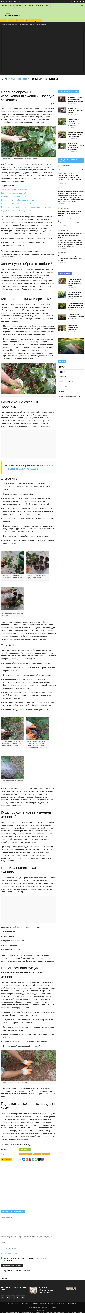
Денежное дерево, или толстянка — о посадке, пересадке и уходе (76, 134)
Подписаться (39, 1258)
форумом (26, 1238)
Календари (19, 21)
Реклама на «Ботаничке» (47, 1303)
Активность (17, 1)
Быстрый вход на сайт (9, 1253)
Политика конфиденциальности (38, 1307)
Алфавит (11, 21)
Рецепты (18, 5)
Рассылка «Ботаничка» (22, 1303)
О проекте (10, 1303)
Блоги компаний (29, 5)
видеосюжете (16, 170)
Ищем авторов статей (67, 351)
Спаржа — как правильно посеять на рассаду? (75, 110)
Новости (63, 372)
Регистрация (9, 1)
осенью (11, 347)
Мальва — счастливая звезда (67, 256)
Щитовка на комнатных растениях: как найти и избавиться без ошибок (76, 305)
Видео (3, 24)
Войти (2, 1)
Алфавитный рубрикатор (69, 397)
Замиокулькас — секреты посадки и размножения (74, 327)
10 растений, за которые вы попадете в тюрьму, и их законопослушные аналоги (71, 213)
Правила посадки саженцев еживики (16, 204)
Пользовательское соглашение (66, 1303)
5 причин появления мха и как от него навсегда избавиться (75, 294)
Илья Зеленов (5, 104)
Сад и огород (25, 1154)
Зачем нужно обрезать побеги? (14, 189)
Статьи (4, 5)
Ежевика (23, 1149)
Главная (3, 21)
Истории (62, 377)
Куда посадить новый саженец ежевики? (18, 200)
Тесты (12, 5)
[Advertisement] (28, 1186)
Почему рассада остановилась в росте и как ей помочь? (76, 316)
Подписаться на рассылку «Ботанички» (16, 1271)
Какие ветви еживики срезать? (13, 193)
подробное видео (19, 79)
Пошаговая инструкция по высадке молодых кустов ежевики (26, 207)
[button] (82, 6)
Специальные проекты (33, 21)
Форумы (39, 5)
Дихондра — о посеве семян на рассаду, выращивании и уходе (75, 99)
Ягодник (37, 1154)
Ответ (47, 5)
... (29, 1149)
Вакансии (35, 1303)
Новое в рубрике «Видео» (68, 92)
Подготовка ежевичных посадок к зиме (17, 211)
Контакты (53, 1307)
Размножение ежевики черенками (15, 197)
